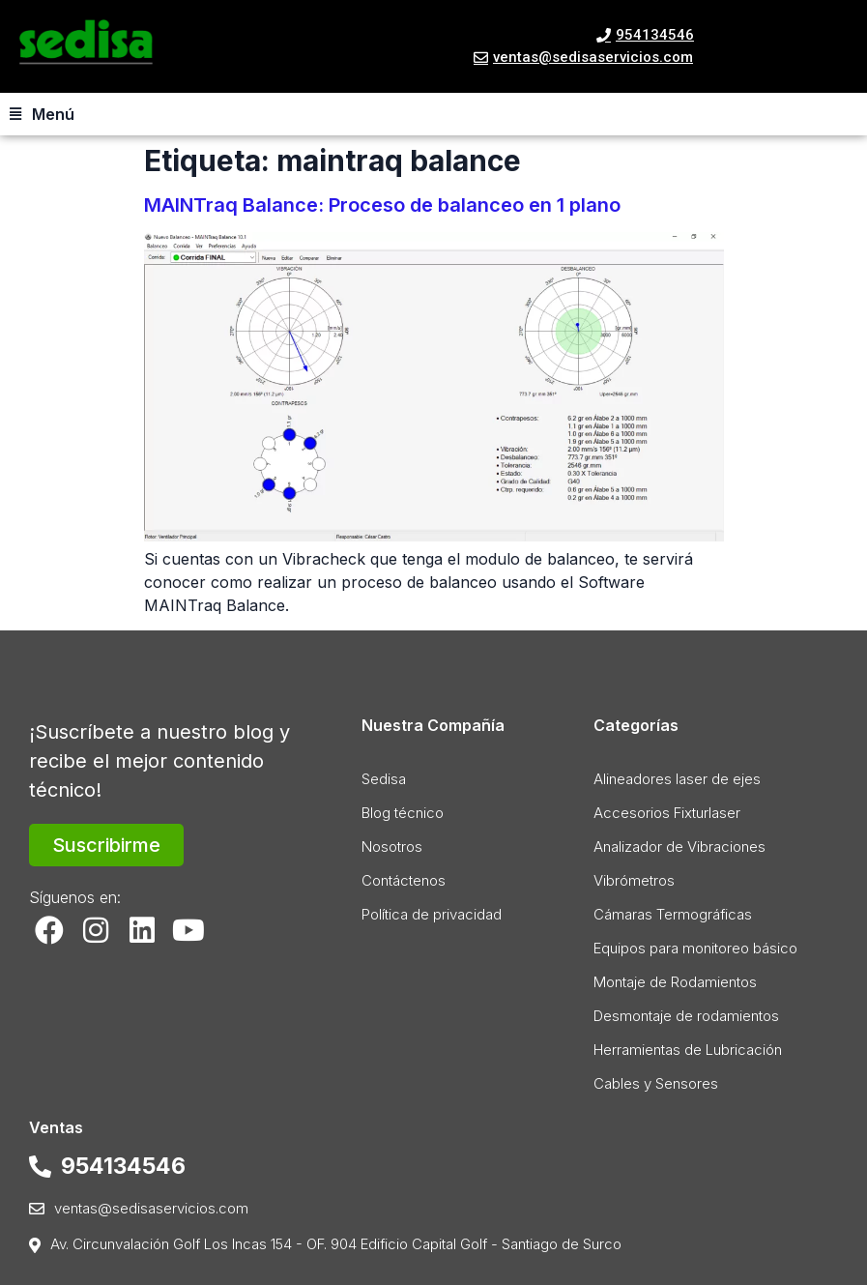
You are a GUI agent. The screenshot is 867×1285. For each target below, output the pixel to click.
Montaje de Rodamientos (675, 982)
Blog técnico (402, 812)
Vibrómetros (634, 880)
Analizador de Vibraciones (679, 846)
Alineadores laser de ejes (677, 779)
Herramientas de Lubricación (687, 1049)
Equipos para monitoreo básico (695, 948)
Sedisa (383, 779)
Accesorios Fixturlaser (666, 812)
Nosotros (391, 846)
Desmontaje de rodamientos (686, 1016)
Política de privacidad (431, 914)
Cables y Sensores (655, 1083)
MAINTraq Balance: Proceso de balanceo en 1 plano (382, 205)
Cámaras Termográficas (672, 914)
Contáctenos (403, 880)
